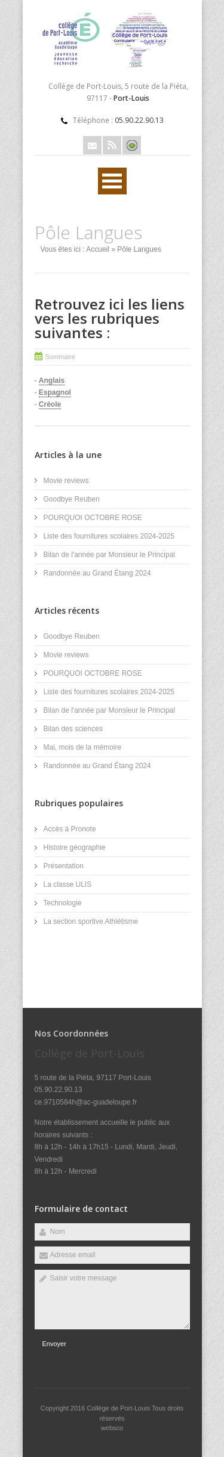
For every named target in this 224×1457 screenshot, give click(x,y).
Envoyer (54, 1343)
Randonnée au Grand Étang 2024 (97, 573)
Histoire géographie (75, 847)
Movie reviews (67, 481)
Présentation (64, 866)
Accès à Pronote (70, 829)
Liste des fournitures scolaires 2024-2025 (109, 536)
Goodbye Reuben (72, 499)
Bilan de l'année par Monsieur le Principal (109, 554)
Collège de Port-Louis (119, 1408)
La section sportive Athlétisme (91, 921)
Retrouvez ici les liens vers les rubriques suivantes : (110, 318)
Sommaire (60, 356)
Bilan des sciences (73, 729)
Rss (112, 145)
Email (92, 145)
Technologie (63, 903)
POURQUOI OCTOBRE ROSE (93, 517)
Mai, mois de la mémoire (83, 747)
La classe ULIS (68, 884)
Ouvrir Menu (112, 181)
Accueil (97, 249)
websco (112, 1427)
